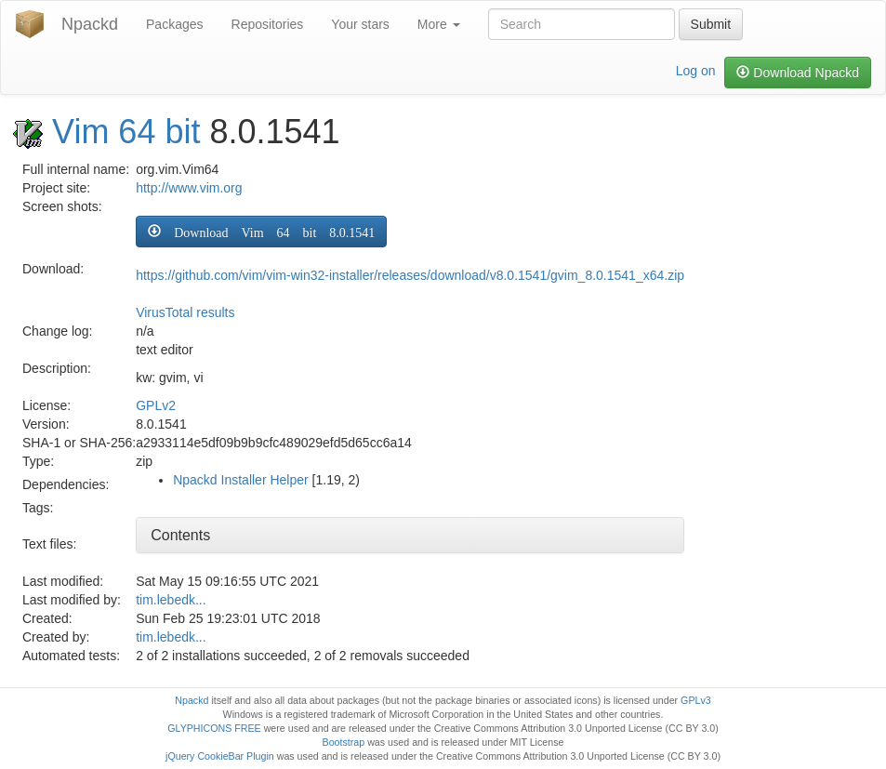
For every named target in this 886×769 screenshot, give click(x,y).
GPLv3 (696, 700)
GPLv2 (156, 405)
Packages (174, 24)
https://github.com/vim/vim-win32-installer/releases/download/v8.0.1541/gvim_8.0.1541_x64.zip (410, 275)
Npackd (89, 24)
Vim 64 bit (126, 132)
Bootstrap (344, 742)
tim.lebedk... (170, 599)
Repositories (267, 24)
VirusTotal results (185, 312)
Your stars (360, 24)
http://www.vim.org (189, 187)
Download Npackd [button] (797, 72)
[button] (261, 231)
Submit (711, 24)
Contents (180, 535)
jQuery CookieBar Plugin (219, 756)
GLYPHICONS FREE (213, 728)
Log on (696, 70)
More (438, 24)
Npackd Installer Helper (241, 479)
